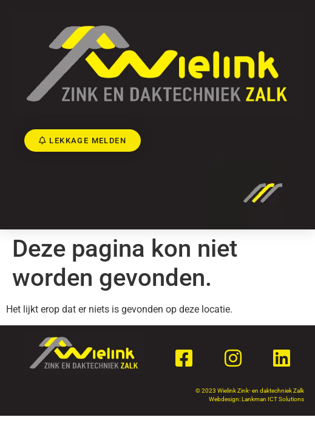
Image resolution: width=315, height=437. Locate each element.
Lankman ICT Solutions (273, 399)
